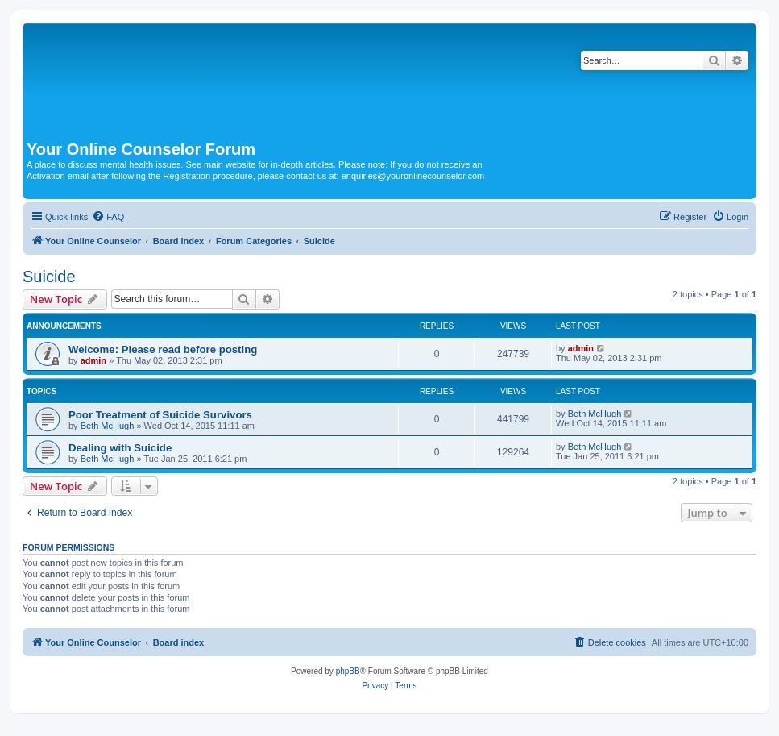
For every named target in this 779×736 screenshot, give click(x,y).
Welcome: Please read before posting (162, 349)
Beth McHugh (108, 425)
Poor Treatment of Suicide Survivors (160, 415)
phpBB (348, 671)
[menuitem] (108, 217)
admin (93, 360)
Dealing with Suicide (120, 448)
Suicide (49, 276)
